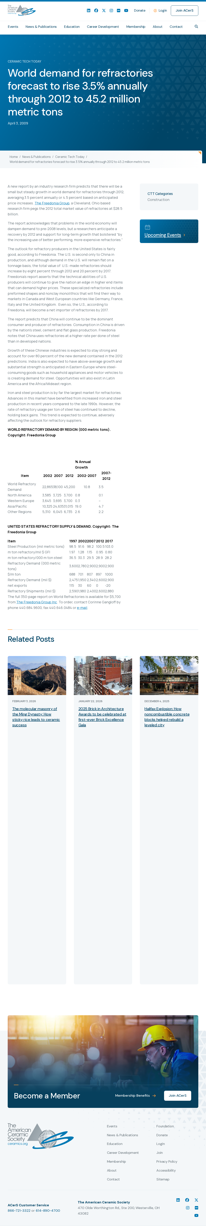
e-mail (82, 607)
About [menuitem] (157, 26)
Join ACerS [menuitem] (184, 10)
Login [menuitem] (160, 1144)
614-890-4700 (48, 1210)
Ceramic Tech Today (69, 157)
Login (163, 10)
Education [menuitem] (72, 26)
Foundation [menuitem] (165, 1126)
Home (14, 157)
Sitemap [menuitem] (162, 1179)
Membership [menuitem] (135, 26)
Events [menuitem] (13, 26)
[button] (196, 26)
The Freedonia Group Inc (36, 602)
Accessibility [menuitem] (166, 1171)
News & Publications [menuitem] (41, 26)
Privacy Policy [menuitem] (166, 1162)
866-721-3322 (19, 1210)
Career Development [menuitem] (103, 26)
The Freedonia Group (52, 203)
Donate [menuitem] (139, 10)
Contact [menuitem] (176, 26)
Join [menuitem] (159, 1153)
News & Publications (36, 157)
